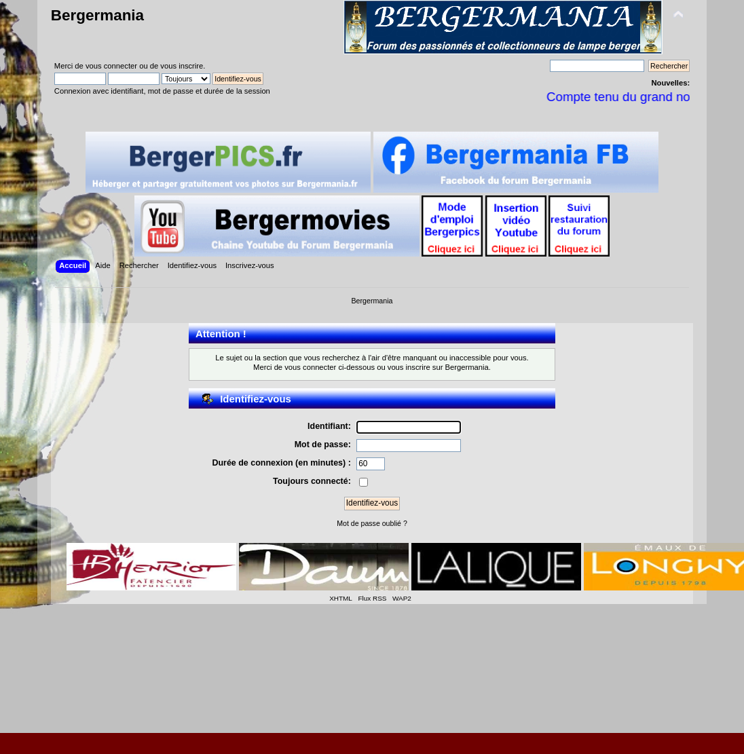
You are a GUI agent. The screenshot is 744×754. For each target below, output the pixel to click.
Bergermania (97, 15)
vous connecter (111, 66)
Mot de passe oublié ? (372, 523)
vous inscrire (181, 66)
